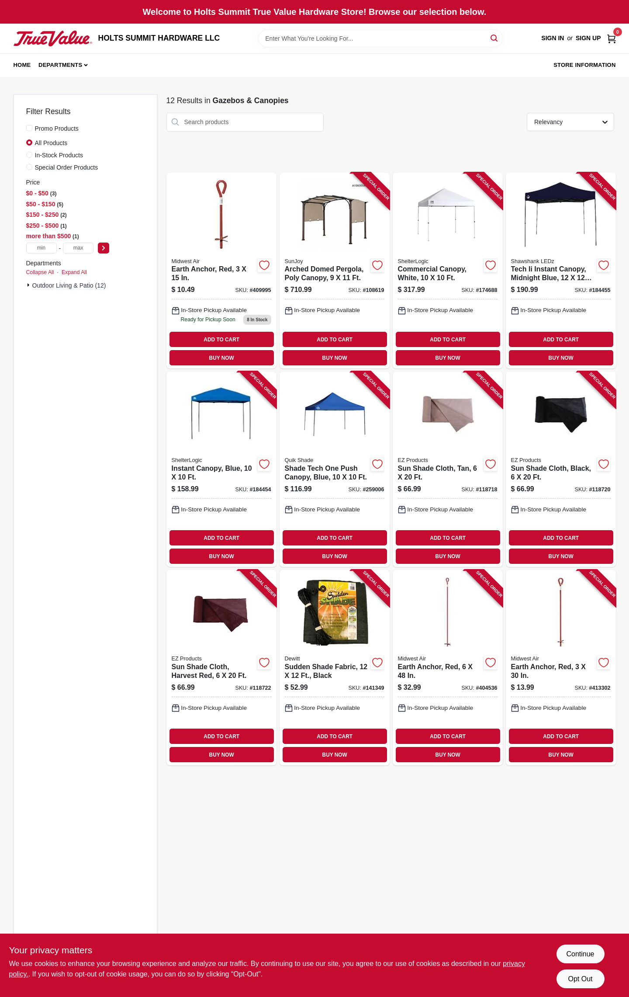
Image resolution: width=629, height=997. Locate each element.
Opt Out (580, 979)
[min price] (41, 248)
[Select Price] (103, 248)
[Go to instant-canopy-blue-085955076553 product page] (221, 469)
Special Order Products (66, 167)
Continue (580, 954)
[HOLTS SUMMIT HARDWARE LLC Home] (53, 38)
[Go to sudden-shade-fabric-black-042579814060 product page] (335, 667)
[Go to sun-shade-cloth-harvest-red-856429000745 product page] (221, 667)
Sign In (552, 38)
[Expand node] (29, 285)
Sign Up (588, 38)
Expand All (74, 272)
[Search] (494, 38)
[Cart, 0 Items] (611, 38)
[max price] (78, 248)
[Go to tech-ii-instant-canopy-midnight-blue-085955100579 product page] (561, 271)
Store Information (584, 65)
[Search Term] (380, 38)
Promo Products (57, 128)
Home (22, 65)
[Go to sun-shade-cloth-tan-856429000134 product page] (448, 469)
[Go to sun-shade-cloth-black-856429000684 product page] (561, 469)
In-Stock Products (59, 155)
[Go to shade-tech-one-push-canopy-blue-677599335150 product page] (335, 469)
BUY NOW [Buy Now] (221, 358)
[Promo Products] (29, 128)
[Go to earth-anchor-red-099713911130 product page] (561, 667)
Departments (60, 65)
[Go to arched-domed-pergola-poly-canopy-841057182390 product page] (335, 271)
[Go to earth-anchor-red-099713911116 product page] (221, 271)
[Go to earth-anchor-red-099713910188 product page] (448, 667)
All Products (51, 143)
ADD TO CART (221, 340)
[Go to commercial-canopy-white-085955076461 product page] (448, 271)
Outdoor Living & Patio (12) (69, 285)
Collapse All (40, 272)
